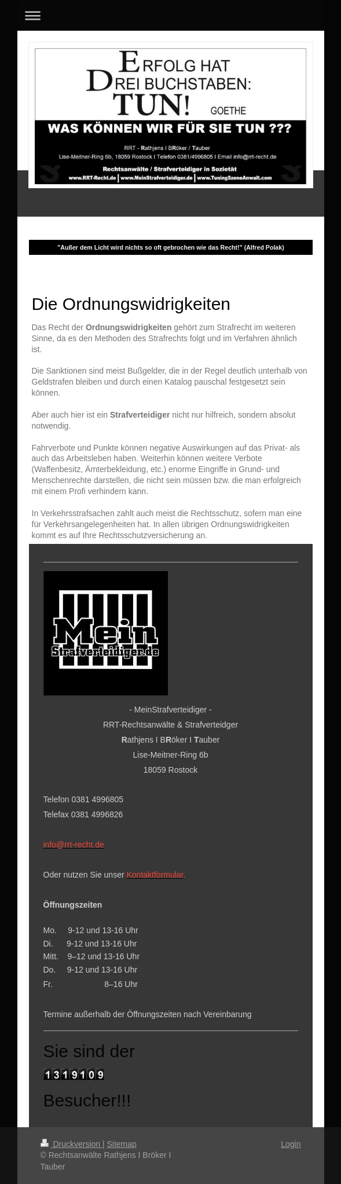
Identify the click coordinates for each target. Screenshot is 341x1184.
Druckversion (71, 1144)
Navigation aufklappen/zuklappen (170, 15)
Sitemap (122, 1144)
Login (290, 1144)
